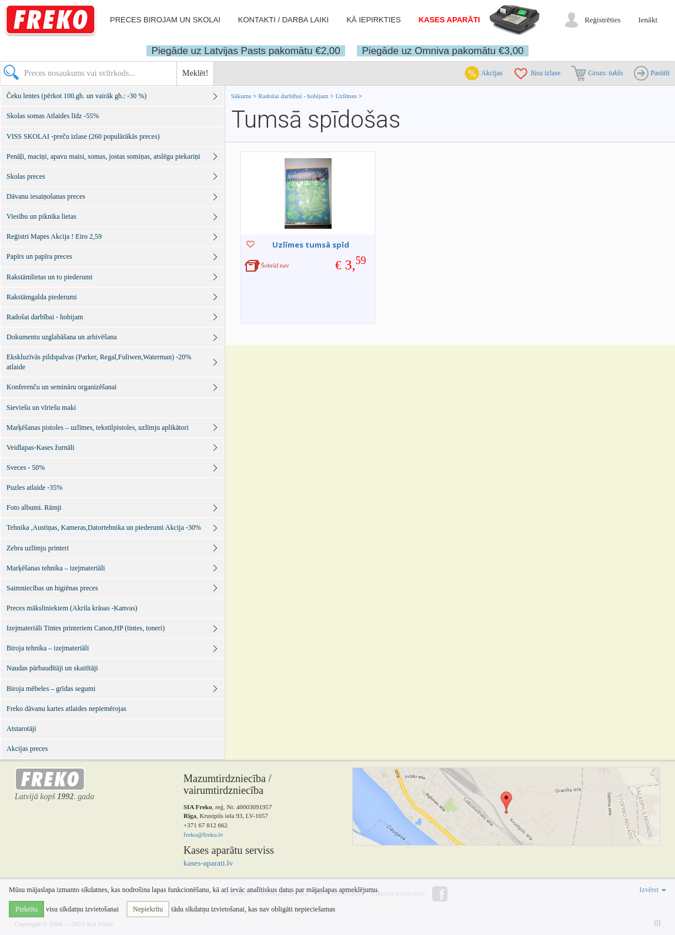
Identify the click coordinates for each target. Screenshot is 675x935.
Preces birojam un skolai (165, 19)
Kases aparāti (449, 19)
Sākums (241, 95)
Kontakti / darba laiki (283, 19)
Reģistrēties (602, 19)
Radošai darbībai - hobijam (294, 95)
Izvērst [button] (652, 890)
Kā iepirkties (373, 19)
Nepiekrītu (148, 909)
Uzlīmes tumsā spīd (310, 244)
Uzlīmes (346, 95)
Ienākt (648, 19)
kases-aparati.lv (208, 863)
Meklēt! (195, 73)
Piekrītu (26, 909)
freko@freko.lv (203, 834)
